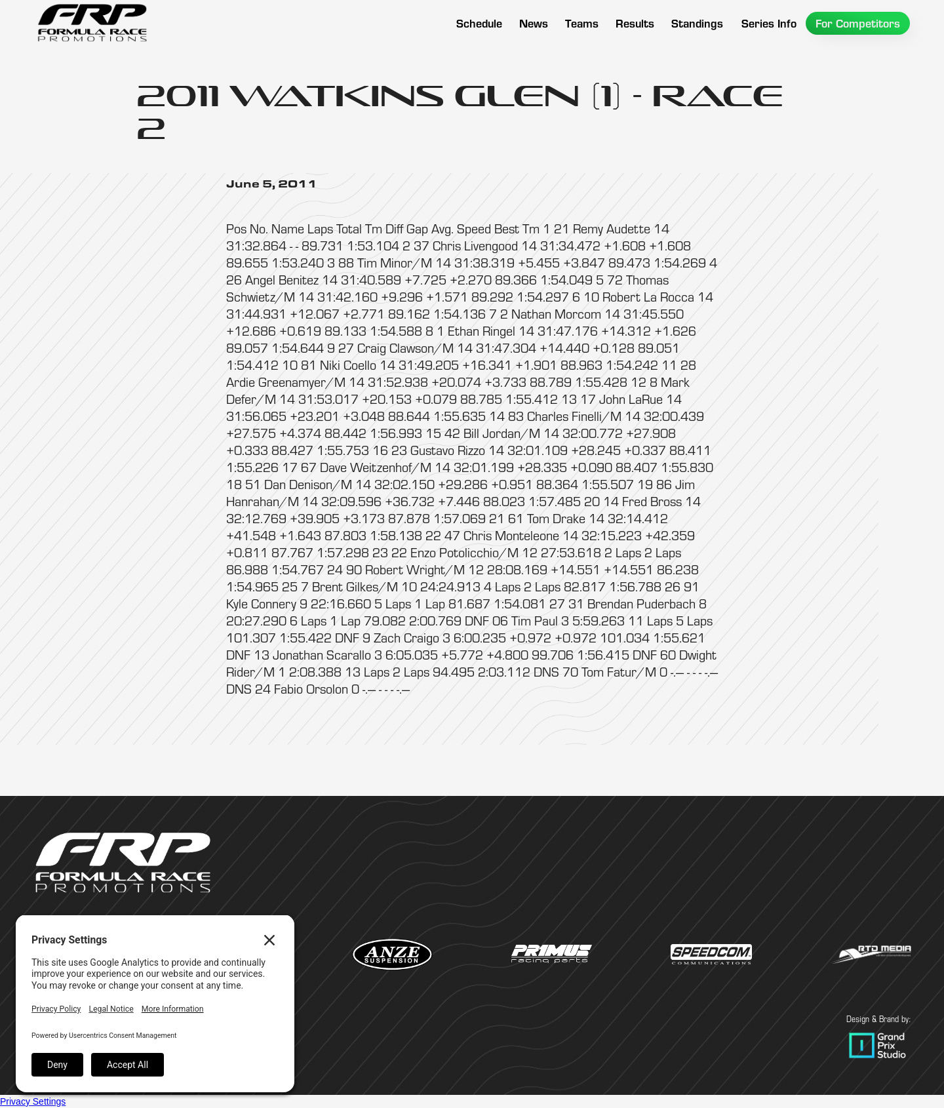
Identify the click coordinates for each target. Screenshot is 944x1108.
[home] (92, 23)
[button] (581, 23)
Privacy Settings (33, 1101)
